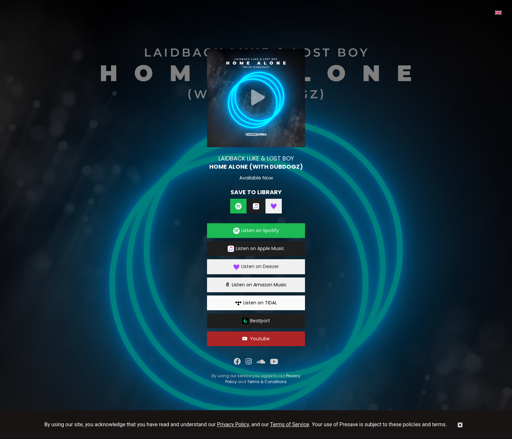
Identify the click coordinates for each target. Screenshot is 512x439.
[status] (460, 424)
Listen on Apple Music (256, 248)
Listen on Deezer (256, 266)
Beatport (256, 320)
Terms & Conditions (267, 381)
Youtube (256, 338)
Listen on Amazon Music (256, 284)
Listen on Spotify (256, 230)
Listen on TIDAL (256, 302)
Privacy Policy (233, 424)
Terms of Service (289, 424)
